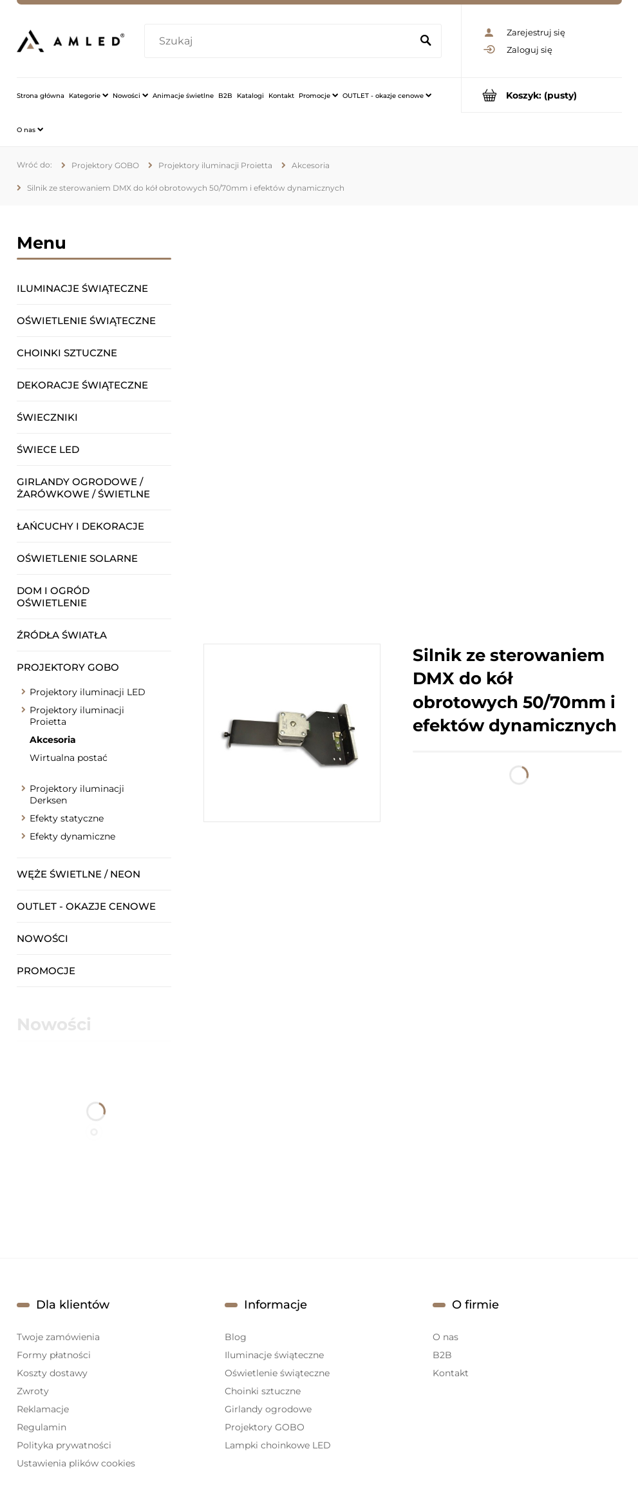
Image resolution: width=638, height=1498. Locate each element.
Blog (236, 1337)
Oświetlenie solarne (77, 558)
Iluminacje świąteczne (82, 288)
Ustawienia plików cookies (76, 1463)
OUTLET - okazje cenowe (86, 906)
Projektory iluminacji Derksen (77, 794)
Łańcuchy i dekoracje (80, 526)
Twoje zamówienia (58, 1337)
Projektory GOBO (68, 667)
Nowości (42, 938)
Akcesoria (53, 739)
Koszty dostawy (52, 1373)
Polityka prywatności (64, 1445)
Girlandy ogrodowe (268, 1409)
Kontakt (451, 1373)
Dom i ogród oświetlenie (53, 596)
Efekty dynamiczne (72, 836)
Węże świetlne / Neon (78, 874)
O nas (445, 1337)
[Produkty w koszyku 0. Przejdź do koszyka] (542, 95)
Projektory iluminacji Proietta (77, 715)
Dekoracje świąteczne (82, 385)
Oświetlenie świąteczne (86, 320)
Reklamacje (43, 1409)
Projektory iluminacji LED (87, 692)
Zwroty (33, 1391)
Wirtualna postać (69, 757)
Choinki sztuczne (67, 353)
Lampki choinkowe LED (278, 1445)
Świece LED (48, 449)
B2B (442, 1355)
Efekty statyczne (67, 818)
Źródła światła (62, 635)
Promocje (46, 971)
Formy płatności (54, 1355)
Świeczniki (47, 417)
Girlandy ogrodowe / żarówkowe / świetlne (83, 487)
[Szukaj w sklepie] (280, 41)
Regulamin (41, 1427)
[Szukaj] (426, 41)
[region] (412, 424)
